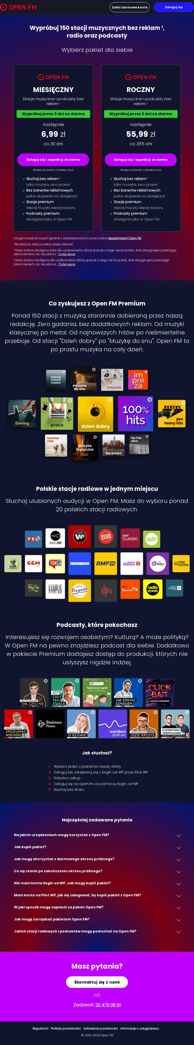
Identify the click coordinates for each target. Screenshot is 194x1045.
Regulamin (40, 1028)
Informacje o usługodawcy (139, 1028)
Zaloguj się (174, 7)
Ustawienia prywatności (100, 1028)
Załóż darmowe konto (130, 7)
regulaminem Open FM (124, 238)
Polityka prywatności (66, 1028)
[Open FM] (18, 8)
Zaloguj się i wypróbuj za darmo (53, 160)
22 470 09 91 (108, 1005)
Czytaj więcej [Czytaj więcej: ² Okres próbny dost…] (67, 254)
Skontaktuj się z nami (97, 982)
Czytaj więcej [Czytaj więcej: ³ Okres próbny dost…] (67, 264)
